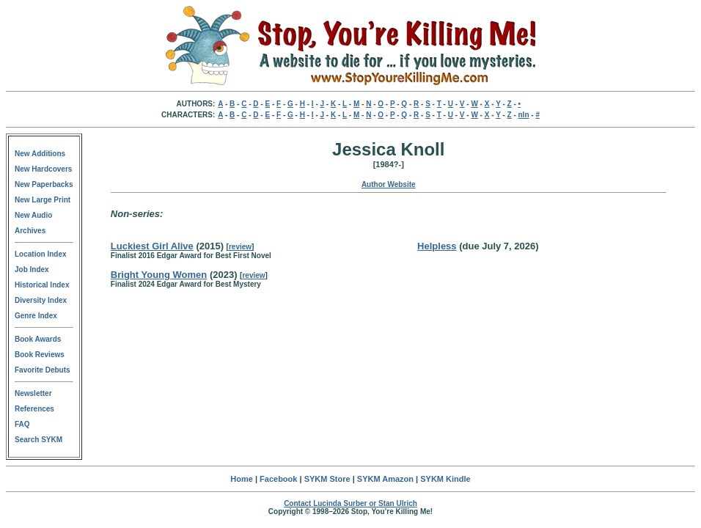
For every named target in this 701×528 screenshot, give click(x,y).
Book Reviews (40, 355)
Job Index (32, 269)
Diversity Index (41, 300)
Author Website (388, 184)
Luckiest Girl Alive (152, 246)
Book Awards (38, 339)
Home (241, 478)
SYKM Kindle (445, 478)
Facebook (278, 478)
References (34, 409)
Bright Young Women (159, 274)
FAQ (22, 424)
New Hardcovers (43, 169)
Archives (30, 231)
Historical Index (42, 285)
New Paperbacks (44, 184)
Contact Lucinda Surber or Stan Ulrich (350, 503)
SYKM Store (327, 478)
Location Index (41, 254)
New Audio (33, 215)
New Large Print (42, 200)
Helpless (436, 246)
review (240, 247)
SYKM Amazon (385, 478)
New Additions (40, 154)
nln (523, 115)
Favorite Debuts (42, 370)
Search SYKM (38, 440)
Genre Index (36, 316)
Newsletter (33, 393)
